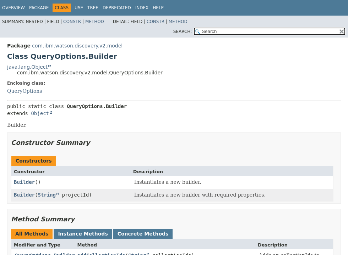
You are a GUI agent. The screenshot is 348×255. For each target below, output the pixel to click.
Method (94, 21)
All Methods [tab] (31, 234)
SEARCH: (182, 31)
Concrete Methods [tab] (143, 234)
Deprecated (117, 7)
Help (158, 7)
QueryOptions (24, 91)
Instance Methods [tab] (83, 234)
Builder (24, 182)
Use (79, 7)
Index (142, 7)
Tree (92, 7)
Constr (72, 21)
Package (39, 7)
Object (40, 113)
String (47, 195)
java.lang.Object (27, 67)
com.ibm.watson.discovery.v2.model (77, 46)
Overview (13, 7)
